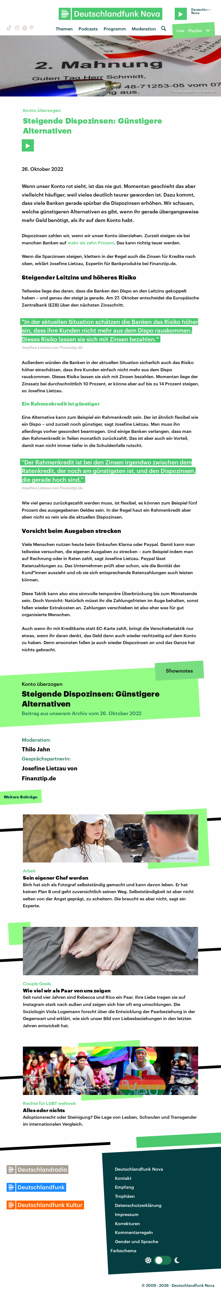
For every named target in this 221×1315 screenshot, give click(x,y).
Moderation (144, 28)
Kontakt (123, 1178)
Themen (64, 28)
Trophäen (125, 1196)
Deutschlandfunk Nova (139, 1169)
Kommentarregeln (134, 1232)
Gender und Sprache (136, 1241)
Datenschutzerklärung (138, 1205)
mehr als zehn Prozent (91, 242)
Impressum (127, 1214)
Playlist (195, 30)
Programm (115, 28)
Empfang (124, 1186)
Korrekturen (127, 1223)
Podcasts (88, 28)
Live (180, 30)
